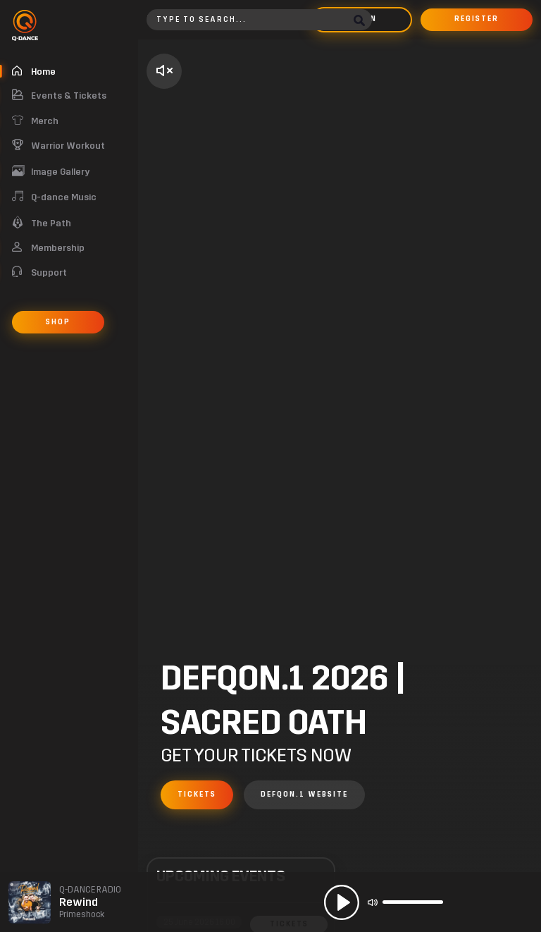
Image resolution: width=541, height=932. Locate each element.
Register (476, 19)
